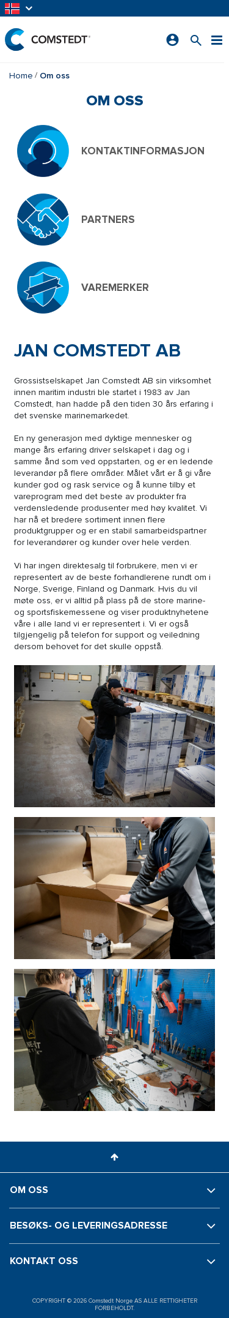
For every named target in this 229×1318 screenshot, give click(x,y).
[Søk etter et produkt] (196, 39)
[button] (19, 8)
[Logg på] (172, 39)
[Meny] (216, 39)
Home (21, 75)
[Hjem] (47, 39)
